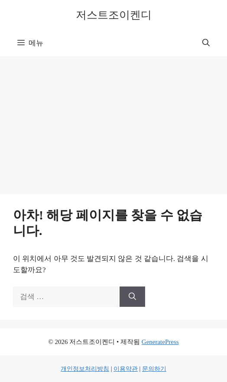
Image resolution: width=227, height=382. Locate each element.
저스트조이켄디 (114, 15)
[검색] (132, 296)
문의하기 (154, 369)
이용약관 (126, 369)
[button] (206, 43)
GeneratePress (160, 341)
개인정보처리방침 (85, 369)
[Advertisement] (113, 120)
